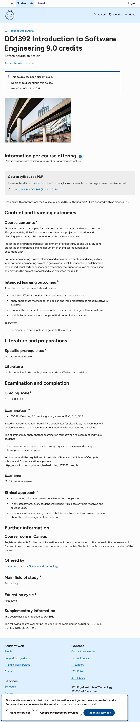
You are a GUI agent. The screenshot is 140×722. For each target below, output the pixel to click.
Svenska (117, 14)
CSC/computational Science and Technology (31, 566)
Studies (9, 651)
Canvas (9, 693)
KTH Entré (77, 671)
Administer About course (19, 63)
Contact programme (83, 651)
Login (131, 3)
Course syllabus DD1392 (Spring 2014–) (35, 189)
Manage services (20, 712)
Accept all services (99, 712)
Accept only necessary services (59, 712)
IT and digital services (17, 664)
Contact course (80, 658)
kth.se (9, 3)
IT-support (77, 664)
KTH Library (78, 678)
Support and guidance (18, 658)
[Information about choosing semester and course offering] (80, 156)
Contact (9, 671)
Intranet (40, 3)
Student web (25, 3)
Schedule (10, 686)
